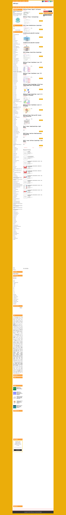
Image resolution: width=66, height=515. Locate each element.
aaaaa (14, 39)
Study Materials (15, 225)
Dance (14, 103)
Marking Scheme (18, 347)
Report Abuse (15, 273)
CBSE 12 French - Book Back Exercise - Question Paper (32, 25)
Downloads (17, 1)
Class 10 (14, 86)
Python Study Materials (16, 198)
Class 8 (14, 332)
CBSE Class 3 (14, 74)
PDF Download (15, 189)
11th (18, 7)
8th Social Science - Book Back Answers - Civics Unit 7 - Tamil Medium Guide (35, 176)
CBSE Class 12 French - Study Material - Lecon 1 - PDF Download (32, 63)
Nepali (14, 167)
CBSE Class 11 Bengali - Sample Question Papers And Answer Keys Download (19, 393)
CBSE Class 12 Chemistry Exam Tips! (17, 12)
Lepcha (14, 346)
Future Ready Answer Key (30, 156)
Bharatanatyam (15, 52)
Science (14, 215)
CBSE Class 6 (19, 328)
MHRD (13, 349)
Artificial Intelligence (15, 46)
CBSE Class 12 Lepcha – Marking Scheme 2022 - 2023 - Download (17, 71)
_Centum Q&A (15, 295)
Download (14, 104)
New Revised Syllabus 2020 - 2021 (17, 170)
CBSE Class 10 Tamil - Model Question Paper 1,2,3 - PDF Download (19, 406)
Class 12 (14, 88)
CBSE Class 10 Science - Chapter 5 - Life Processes (32, 9)
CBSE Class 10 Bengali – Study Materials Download (19, 388)
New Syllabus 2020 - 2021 (16, 172)
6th (31, 7)
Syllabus (14, 227)
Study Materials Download (16, 226)
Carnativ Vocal (21, 323)
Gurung (14, 124)
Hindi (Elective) (15, 130)
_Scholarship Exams (15, 282)
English (14, 337)
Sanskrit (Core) (15, 212)
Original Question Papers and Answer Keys (18, 355)
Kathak (19, 344)
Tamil (16, 371)
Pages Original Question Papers (17, 184)
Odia (13, 173)
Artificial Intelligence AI (16, 47)
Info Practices (15, 137)
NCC (13, 165)
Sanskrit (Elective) (15, 213)
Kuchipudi (14, 147)
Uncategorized (15, 238)
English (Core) (15, 111)
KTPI (13, 146)
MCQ (13, 159)
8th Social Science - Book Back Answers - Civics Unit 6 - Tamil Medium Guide (35, 180)
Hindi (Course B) (16, 341)
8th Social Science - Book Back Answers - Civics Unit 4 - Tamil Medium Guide (35, 190)
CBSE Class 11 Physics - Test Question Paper (30, 16)
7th (29, 7)
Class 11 (14, 87)
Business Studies (15, 58)
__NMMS (14, 283)
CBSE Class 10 (15, 67)
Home (13, 1)
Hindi (13, 125)
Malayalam (14, 153)
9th (24, 7)
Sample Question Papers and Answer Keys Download (18, 364)
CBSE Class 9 (14, 81)
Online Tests (16, 352)
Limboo (14, 152)
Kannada (14, 139)
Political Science (15, 360)
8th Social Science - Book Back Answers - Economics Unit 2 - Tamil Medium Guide (35, 166)
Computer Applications (16, 99)
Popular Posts (46, 11)
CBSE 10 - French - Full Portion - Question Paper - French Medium (33, 141)
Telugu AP (14, 232)
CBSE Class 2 (14, 73)
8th (26, 7)
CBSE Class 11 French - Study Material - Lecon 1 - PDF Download (32, 74)
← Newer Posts (25, 147)
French (14, 118)
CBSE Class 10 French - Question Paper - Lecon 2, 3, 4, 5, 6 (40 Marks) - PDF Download (33, 95)
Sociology (14, 221)
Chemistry (14, 82)
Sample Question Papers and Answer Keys (18, 363)
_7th (13, 289)
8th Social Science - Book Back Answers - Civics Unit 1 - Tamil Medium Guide (35, 161)
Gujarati (22, 339)
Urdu (13, 239)
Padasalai (15, 278)
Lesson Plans (14, 302)
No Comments (29, 153)
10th (20, 7)
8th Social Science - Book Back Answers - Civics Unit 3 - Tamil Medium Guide (35, 195)
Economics (29, 151)
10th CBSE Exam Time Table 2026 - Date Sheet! (31, 33)
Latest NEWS (14, 148)
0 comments (24, 10)
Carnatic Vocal (17, 323)
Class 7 (14, 95)
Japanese (14, 138)
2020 (13, 35)
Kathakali (14, 143)
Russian (22, 361)
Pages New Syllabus (15, 183)
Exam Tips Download (15, 117)
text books (14, 234)
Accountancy (14, 40)
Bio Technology (15, 54)
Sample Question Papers (16, 202)
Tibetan (14, 373)
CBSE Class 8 (14, 80)
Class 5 (14, 93)
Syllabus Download (15, 228)
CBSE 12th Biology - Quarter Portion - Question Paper (32, 52)
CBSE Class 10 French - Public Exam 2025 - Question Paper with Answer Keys (32, 116)
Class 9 (18, 332)
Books (19, 321)
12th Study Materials (15, 34)
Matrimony (23, 1)
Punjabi (14, 197)
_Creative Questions (15, 296)
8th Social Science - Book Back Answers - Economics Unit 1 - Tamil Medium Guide (35, 171)
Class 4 (14, 92)
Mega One (14, 161)
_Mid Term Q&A (15, 300)
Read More (41, 13)
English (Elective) (15, 112)
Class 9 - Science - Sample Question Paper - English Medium (32, 127)
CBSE (13, 64)
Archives (50, 11)
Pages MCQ (14, 182)
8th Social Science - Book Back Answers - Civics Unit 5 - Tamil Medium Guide (35, 185)
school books (15, 214)
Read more (31, 153)
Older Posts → (41, 147)
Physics (22, 359)
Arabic (14, 45)
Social (14, 220)
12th (16, 7)
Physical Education (15, 191)
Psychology (14, 196)
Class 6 (14, 94)
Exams (27, 1)
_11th (13, 293)
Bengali (14, 51)
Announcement (14, 318)
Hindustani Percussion (16, 132)
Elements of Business (20, 336)
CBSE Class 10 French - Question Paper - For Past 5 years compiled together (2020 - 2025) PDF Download (33, 85)
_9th (13, 287)
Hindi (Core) (14, 126)
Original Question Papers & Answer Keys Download (18, 353)
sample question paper (16, 201)
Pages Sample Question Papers (17, 185)
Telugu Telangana (15, 233)
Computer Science (15, 100)
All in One (14, 41)
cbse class (14, 65)
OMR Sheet (21, 351)
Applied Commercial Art (19, 318)
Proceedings (14, 195)
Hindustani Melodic (15, 131)
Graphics (19, 339)
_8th (13, 288)
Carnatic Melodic (15, 59)
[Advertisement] (33, 234)
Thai (22, 372)
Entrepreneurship (15, 113)
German (14, 120)
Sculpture (14, 369)
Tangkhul (18, 371)
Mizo (15, 349)
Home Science (15, 136)
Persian (14, 190)
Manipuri (14, 154)
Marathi (14, 347)
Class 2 (14, 89)
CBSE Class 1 (14, 66)
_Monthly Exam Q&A (15, 301)
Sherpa (16, 369)
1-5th (34, 7)
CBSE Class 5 (14, 76)
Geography (14, 119)
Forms (20, 1)
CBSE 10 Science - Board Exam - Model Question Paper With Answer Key (32, 134)
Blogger (40, 512)
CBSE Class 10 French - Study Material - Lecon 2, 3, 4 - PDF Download (32, 105)
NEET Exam (14, 166)
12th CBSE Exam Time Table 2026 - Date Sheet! (31, 42)
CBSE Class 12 (15, 325)
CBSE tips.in (15, 3)
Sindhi (14, 219)
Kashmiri (17, 344)
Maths (14, 158)
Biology (17, 321)
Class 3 (22, 330)
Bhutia (14, 53)
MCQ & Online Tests (15, 160)
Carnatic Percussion (15, 60)
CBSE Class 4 (14, 75)
